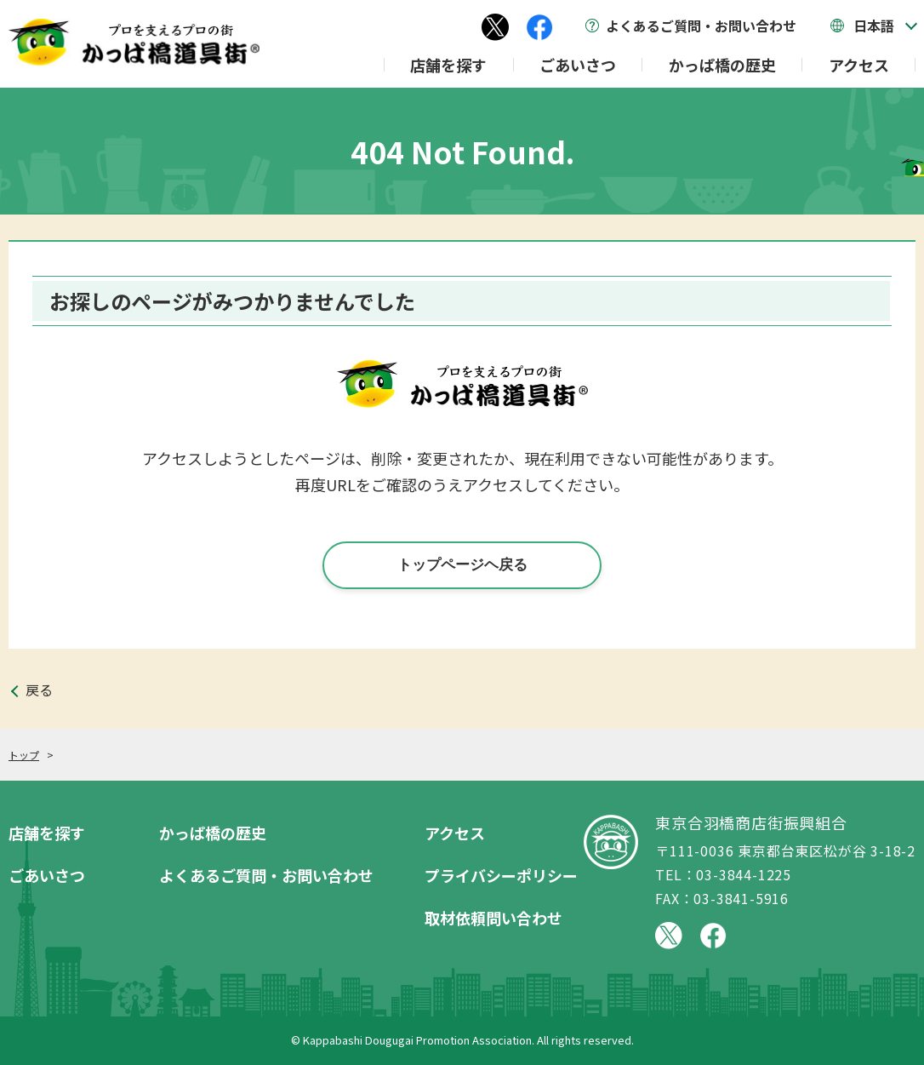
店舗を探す (448, 65)
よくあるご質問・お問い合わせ (701, 25)
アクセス (859, 65)
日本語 (873, 25)
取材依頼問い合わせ (493, 918)
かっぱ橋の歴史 (722, 65)
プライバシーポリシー (501, 875)
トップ (24, 754)
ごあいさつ (577, 65)
